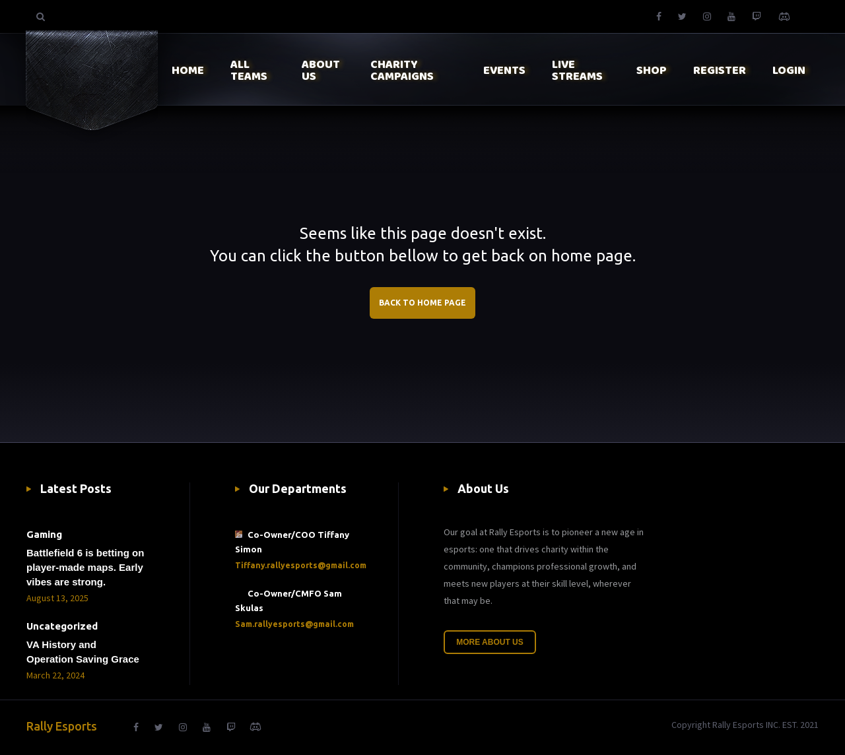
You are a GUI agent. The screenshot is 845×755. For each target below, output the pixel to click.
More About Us (490, 642)
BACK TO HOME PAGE (422, 302)
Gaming (44, 534)
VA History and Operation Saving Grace (82, 652)
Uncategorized (62, 626)
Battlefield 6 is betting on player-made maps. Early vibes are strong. (85, 567)
